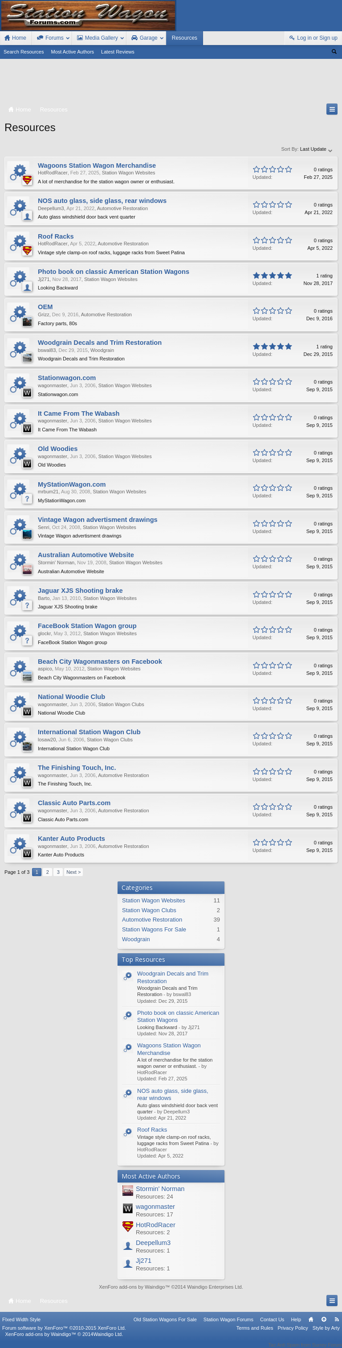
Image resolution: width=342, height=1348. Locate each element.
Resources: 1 (153, 1250)
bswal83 (47, 350)
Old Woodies (57, 448)
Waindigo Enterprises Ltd (214, 1287)
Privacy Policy (292, 1333)
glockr (44, 633)
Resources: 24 (154, 1196)
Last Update (316, 149)
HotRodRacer (155, 1224)
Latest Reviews (117, 51)
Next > (73, 872)
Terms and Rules (254, 1333)
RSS (337, 1325)
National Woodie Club (71, 696)
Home (311, 1325)
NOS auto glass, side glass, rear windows (102, 200)
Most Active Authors (72, 51)
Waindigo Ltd (107, 1340)
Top (324, 1325)
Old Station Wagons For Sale (165, 1325)
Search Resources (24, 51)
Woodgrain (136, 939)
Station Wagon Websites (153, 900)
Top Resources (143, 959)
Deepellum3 (153, 1242)
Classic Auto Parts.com (74, 802)
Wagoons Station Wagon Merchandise (169, 1049)
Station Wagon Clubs (149, 910)
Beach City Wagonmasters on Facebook (100, 661)
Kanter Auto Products (71, 838)
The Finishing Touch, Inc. (77, 767)
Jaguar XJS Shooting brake (80, 590)
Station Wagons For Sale (154, 929)
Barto (43, 598)
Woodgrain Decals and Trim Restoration (100, 342)
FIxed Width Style (21, 1325)
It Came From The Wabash (79, 413)
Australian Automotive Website (86, 554)
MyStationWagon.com (72, 484)
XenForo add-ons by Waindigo (132, 1287)
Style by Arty (326, 1333)
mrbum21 (48, 491)
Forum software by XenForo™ (64, 1333)
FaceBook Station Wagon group (87, 625)
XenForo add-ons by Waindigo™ (40, 1340)
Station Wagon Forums (228, 1325)
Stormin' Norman (160, 1188)
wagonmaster (155, 1206)
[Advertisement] (171, 83)
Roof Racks (152, 1129)
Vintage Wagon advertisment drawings (98, 519)
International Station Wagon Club (89, 732)
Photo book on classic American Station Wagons (113, 271)
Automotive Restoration (152, 919)
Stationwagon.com (67, 377)
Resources (184, 38)
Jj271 (143, 1260)
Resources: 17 (154, 1214)
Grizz (43, 314)
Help (296, 1325)
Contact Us (272, 1325)
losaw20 (47, 739)
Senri (43, 527)
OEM (45, 306)
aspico (45, 668)
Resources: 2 (153, 1232)
